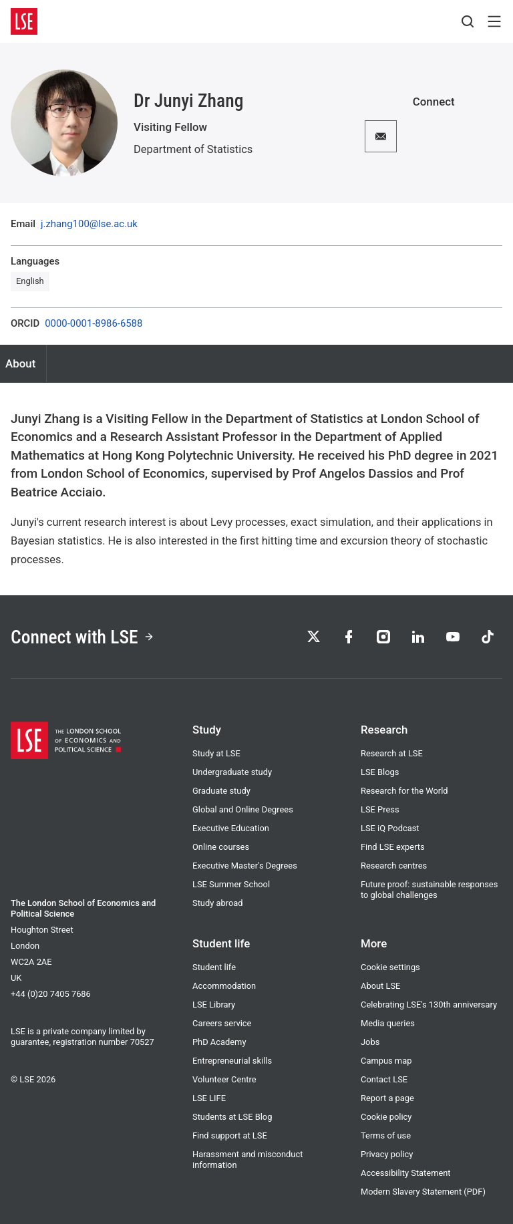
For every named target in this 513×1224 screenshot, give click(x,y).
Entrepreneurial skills (232, 1061)
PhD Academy (219, 1042)
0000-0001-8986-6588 (93, 324)
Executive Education (230, 828)
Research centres (394, 866)
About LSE (380, 986)
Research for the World (404, 791)
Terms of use (386, 1135)
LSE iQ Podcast (390, 828)
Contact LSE (384, 1079)
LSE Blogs (380, 772)
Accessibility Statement (406, 1173)
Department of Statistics (193, 149)
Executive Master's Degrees (244, 866)
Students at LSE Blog (232, 1117)
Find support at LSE (229, 1135)
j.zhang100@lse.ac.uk (89, 224)
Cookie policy (386, 1117)
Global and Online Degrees (242, 809)
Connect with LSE (82, 637)
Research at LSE (392, 753)
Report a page (387, 1098)
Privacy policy (387, 1154)
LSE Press (380, 809)
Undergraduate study (232, 772)
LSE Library (213, 1005)
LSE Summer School (231, 884)
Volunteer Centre (224, 1079)
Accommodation (224, 986)
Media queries (388, 1023)
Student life (214, 967)
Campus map (386, 1061)
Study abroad (217, 903)
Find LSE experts (393, 847)
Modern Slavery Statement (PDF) (423, 1192)
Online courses (220, 847)
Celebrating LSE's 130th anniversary (429, 1005)
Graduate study (221, 791)
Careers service (221, 1023)
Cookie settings (390, 967)
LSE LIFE (209, 1098)
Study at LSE (216, 753)
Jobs (370, 1042)
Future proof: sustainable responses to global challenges (429, 889)
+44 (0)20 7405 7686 (51, 994)
